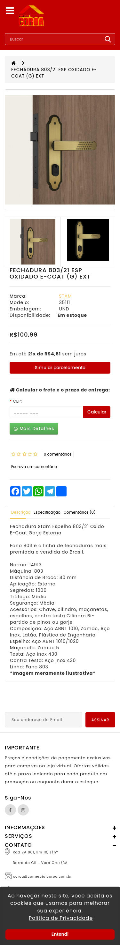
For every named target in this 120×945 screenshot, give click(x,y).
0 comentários (58, 454)
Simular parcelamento (60, 367)
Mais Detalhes (34, 428)
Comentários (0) (80, 512)
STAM (65, 296)
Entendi (60, 934)
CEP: (17, 401)
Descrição (20, 512)
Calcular (96, 412)
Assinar (100, 720)
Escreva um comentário (34, 466)
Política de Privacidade (61, 918)
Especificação (47, 512)
